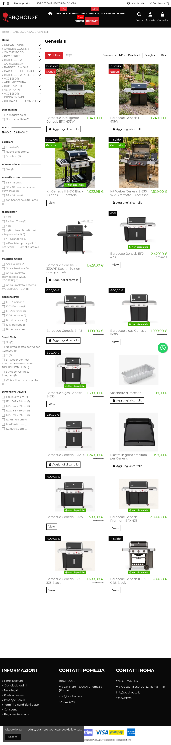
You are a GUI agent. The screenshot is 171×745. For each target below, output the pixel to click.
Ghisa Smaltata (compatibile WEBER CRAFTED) (15, 276)
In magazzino (16, 114)
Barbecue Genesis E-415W (125, 119)
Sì (9, 355)
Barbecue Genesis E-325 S (65, 455)
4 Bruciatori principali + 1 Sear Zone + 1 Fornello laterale (20, 247)
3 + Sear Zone (16, 221)
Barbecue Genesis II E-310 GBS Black (129, 581)
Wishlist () (136, 3)
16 (164, 55)
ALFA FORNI (12, 89)
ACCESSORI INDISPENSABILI (15, 95)
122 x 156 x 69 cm (18, 410)
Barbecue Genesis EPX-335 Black (63, 581)
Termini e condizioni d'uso (21, 704)
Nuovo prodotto (17, 151)
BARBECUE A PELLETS (19, 75)
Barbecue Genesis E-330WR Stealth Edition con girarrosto (63, 268)
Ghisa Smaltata (18, 268)
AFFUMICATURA (15, 82)
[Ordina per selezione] (150, 55)
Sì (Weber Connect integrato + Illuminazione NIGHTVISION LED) (17, 363)
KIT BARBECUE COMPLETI (21, 101)
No (9, 342)
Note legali (11, 690)
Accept (12, 736)
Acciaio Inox (15, 264)
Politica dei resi (14, 695)
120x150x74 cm (17, 396)
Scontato (13, 156)
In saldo (12, 147)
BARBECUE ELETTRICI (19, 71)
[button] (60, 13)
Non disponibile (17, 119)
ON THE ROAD (14, 52)
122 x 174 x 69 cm (18, 415)
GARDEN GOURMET (17, 48)
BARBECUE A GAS (16, 67)
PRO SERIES (12, 56)
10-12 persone (16, 311)
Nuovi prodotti (23, 3)
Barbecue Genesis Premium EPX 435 (123, 519)
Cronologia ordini (15, 685)
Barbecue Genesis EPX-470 (127, 255)
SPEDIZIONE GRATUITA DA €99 (56, 3)
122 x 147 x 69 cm (18, 401)
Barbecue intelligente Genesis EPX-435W (62, 119)
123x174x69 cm (17, 428)
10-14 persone (16, 315)
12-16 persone (16, 324)
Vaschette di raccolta (125, 393)
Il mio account (13, 680)
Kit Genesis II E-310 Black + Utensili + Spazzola (64, 193)
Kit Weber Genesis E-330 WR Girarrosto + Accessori (129, 193)
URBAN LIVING (14, 45)
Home (5, 40)
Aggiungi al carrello (63, 129)
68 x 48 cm (14, 182)
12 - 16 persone (16, 320)
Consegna (11, 709)
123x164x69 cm (16, 424)
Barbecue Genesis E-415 (64, 331)
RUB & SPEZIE (13, 86)
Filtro (54, 55)
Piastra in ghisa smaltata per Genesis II (128, 456)
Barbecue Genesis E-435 (64, 517)
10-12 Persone (16, 306)
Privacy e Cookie (15, 700)
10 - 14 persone (16, 302)
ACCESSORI (12, 78)
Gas (10, 169)
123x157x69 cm (17, 419)
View (51, 202)
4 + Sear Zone (16, 238)
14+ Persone (15, 329)
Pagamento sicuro (16, 714)
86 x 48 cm (14, 195)
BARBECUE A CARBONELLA (13, 61)
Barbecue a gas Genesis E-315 (128, 332)
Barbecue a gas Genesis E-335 (64, 394)
